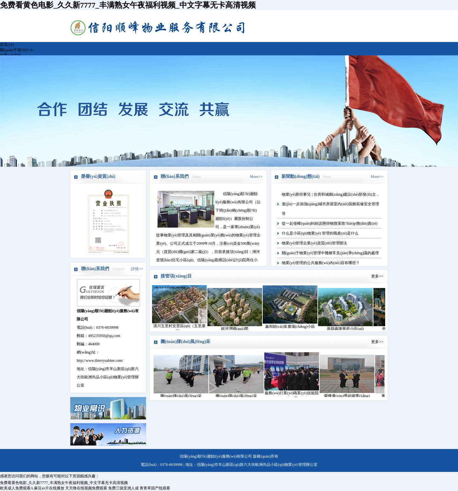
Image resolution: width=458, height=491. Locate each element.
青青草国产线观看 (155, 488)
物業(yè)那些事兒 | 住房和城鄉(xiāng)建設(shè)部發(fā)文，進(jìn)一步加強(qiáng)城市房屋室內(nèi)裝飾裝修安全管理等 (331, 204)
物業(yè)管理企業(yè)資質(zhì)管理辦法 (314, 243)
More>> (256, 176)
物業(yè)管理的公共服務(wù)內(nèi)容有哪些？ (321, 263)
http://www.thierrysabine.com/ (100, 360)
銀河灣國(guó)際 (234, 328)
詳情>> (137, 269)
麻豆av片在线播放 (49, 488)
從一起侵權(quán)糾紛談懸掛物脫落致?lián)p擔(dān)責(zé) (330, 223)
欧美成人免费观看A (16, 488)
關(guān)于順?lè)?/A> (17, 50)
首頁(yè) (7, 44)
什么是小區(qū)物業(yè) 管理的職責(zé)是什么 (320, 233)
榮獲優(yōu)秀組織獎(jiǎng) (347, 396)
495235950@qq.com (104, 335)
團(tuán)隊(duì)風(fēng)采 (180, 396)
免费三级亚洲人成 (123, 488)
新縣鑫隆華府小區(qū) (345, 328)
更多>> (377, 276)
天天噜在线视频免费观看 (86, 488)
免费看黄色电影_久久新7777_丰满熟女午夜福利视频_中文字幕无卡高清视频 (128, 5)
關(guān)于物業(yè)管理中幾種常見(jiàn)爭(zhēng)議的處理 (330, 253)
